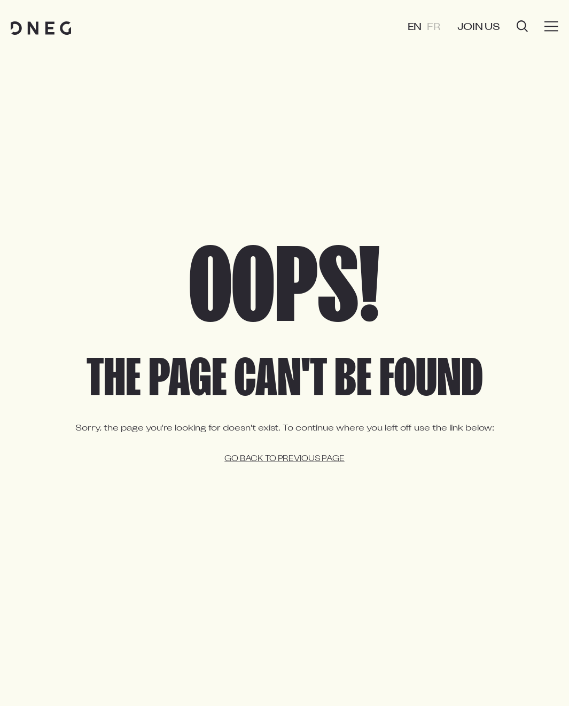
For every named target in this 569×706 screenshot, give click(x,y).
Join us (478, 27)
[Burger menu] (551, 27)
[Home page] (41, 28)
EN (415, 27)
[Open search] (522, 27)
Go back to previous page (284, 459)
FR (434, 27)
